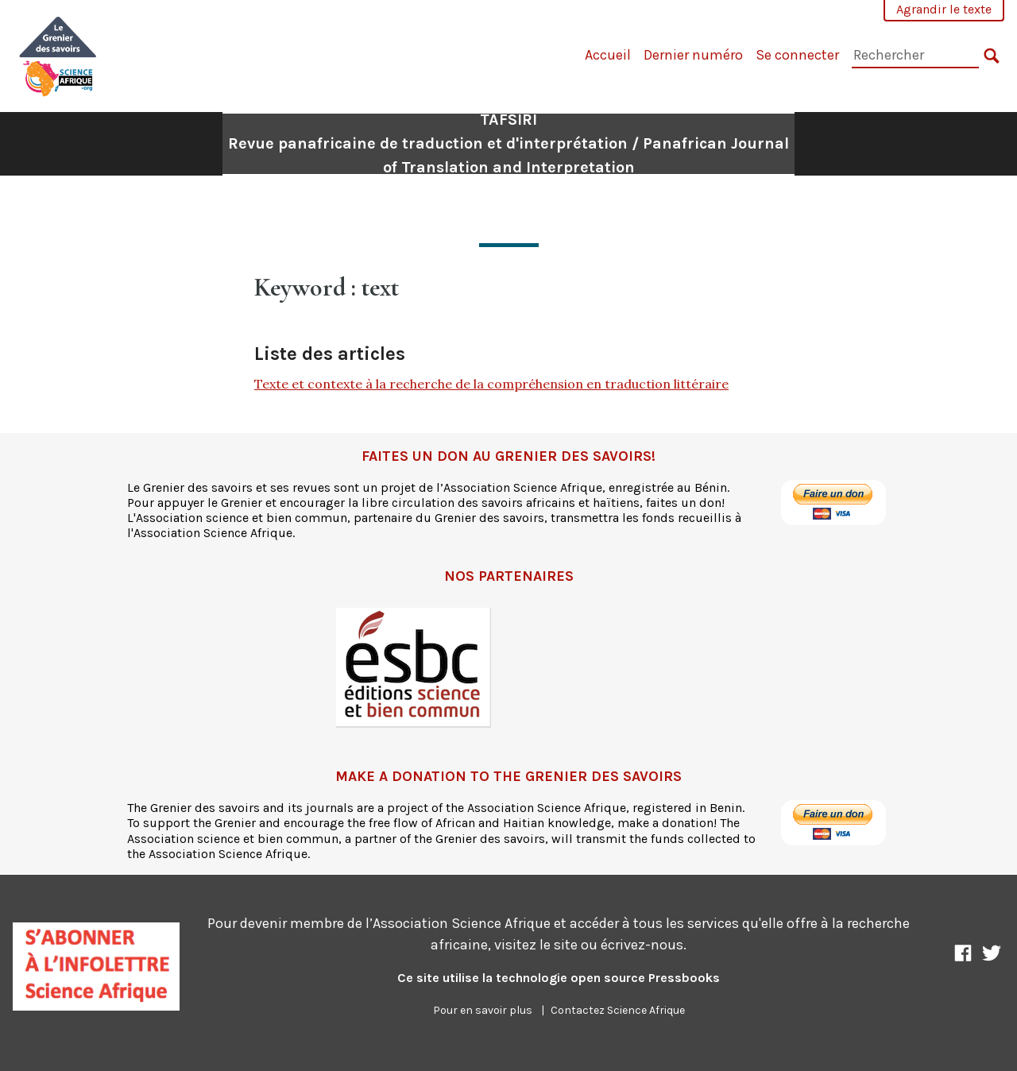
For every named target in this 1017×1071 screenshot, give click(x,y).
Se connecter (797, 55)
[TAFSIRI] (58, 54)
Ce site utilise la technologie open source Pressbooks (558, 977)
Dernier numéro (693, 55)
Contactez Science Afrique (618, 1010)
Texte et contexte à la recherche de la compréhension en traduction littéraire (491, 384)
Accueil (608, 55)
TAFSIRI (508, 143)
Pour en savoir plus (482, 1010)
